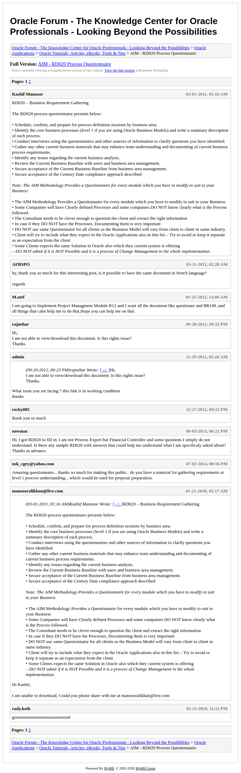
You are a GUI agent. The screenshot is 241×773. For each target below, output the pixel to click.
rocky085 (21, 409)
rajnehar (20, 324)
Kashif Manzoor (27, 94)
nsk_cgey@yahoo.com (33, 463)
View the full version (119, 70)
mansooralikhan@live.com (37, 490)
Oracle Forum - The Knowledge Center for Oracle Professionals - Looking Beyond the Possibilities (114, 26)
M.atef (18, 297)
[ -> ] (105, 369)
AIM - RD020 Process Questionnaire (74, 64)
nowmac (20, 431)
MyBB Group (145, 768)
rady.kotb (21, 708)
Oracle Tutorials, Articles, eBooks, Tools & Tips (82, 53)
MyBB (109, 768)
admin (18, 356)
